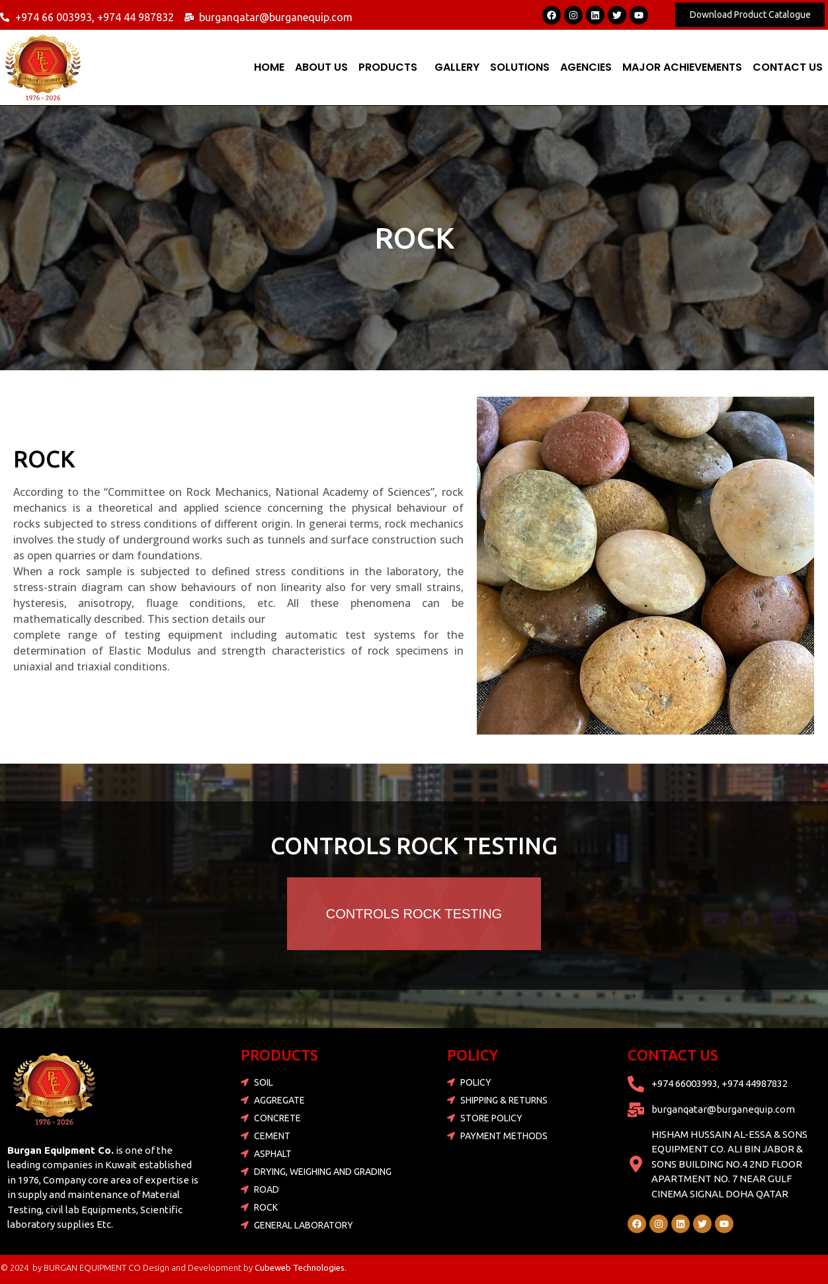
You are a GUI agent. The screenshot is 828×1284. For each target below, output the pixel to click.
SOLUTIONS (520, 67)
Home (269, 67)
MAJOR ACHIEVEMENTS (682, 67)
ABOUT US (321, 67)
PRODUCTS (387, 67)
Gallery (457, 67)
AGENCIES (586, 67)
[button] (391, 67)
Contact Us (788, 67)
